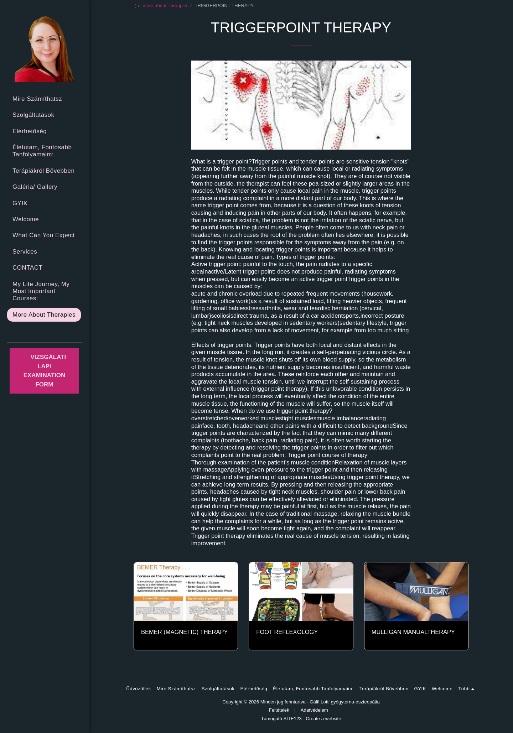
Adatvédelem (314, 710)
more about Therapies (165, 5)
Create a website (323, 718)
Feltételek (279, 710)
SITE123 (293, 718)
